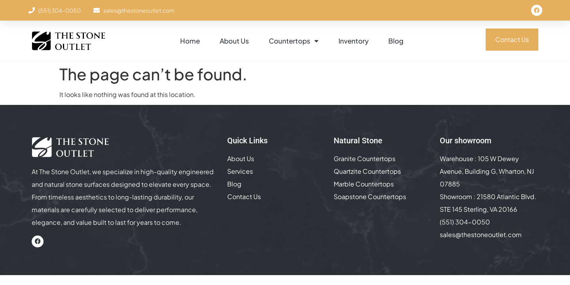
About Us (234, 40)
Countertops (294, 41)
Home (190, 40)
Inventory (353, 40)
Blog (395, 40)
